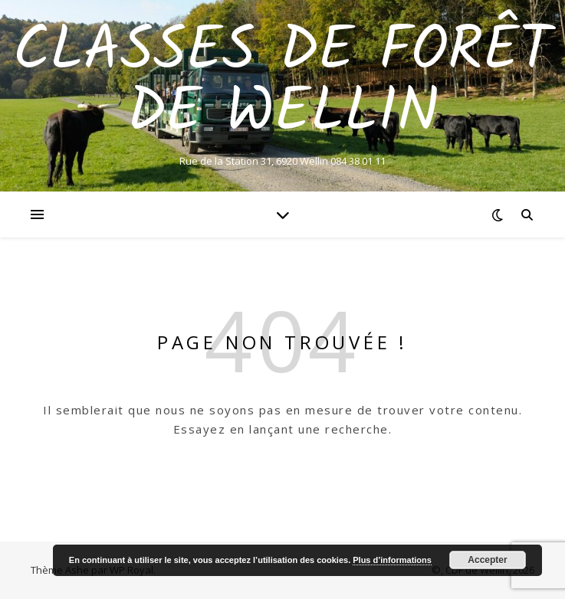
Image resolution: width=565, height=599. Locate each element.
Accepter (487, 560)
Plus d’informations (392, 560)
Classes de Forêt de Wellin (282, 82)
